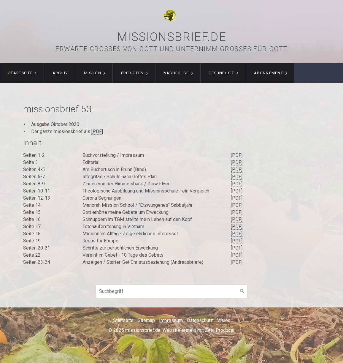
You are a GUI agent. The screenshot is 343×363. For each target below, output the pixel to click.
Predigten (132, 73)
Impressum (171, 320)
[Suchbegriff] (171, 291)
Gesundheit (221, 73)
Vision (223, 320)
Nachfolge (176, 73)
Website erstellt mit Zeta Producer (199, 330)
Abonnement (268, 73)
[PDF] (97, 131)
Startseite (20, 73)
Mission (92, 73)
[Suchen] (242, 291)
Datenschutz (200, 320)
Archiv (60, 73)
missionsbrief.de (171, 37)
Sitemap (146, 320)
